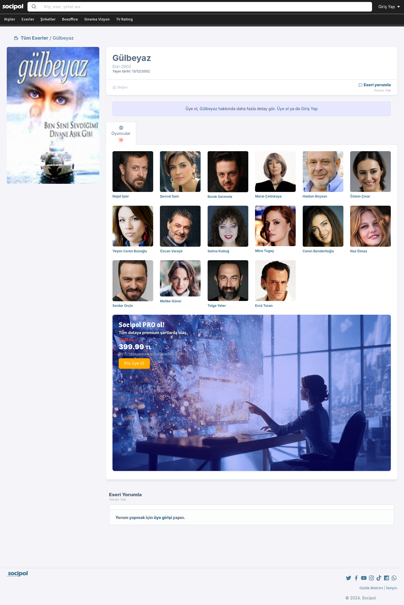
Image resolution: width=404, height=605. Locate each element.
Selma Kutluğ (218, 251)
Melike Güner (171, 301)
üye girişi (163, 517)
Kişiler (9, 19)
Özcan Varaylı (171, 251)
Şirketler (48, 19)
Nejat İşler (121, 196)
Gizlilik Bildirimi (371, 588)
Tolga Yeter (217, 305)
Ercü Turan (264, 305)
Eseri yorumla (375, 84)
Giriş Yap (389, 6)
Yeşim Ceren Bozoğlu (130, 251)
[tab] (121, 133)
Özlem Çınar (360, 196)
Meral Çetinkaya (268, 196)
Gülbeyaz (63, 38)
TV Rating (124, 19)
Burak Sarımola (220, 196)
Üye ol (283, 108)
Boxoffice (70, 19)
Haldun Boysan (315, 196)
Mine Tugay (264, 251)
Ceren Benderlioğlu (318, 251)
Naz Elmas (358, 251)
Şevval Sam (169, 196)
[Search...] (206, 7)
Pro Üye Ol (134, 363)
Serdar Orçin (123, 305)
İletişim (391, 588)
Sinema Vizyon (97, 19)
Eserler (28, 19)
